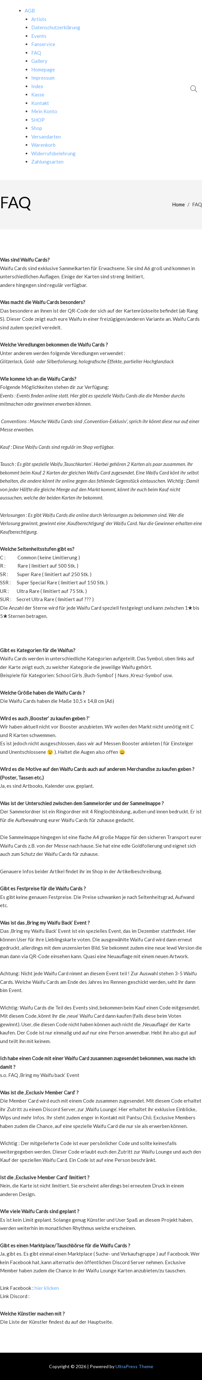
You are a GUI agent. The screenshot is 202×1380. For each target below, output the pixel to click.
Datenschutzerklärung (55, 27)
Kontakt (40, 103)
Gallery (39, 61)
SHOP (38, 120)
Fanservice (43, 44)
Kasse (37, 94)
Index (37, 86)
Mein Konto (44, 111)
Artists (38, 19)
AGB (30, 10)
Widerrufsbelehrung (53, 153)
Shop (36, 128)
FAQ (36, 53)
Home (178, 204)
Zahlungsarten (47, 162)
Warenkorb (43, 145)
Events (38, 36)
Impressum (43, 78)
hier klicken (47, 1288)
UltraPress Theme (134, 1366)
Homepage (43, 69)
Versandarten (46, 137)
